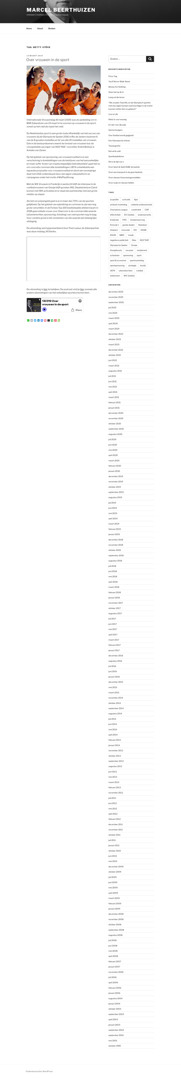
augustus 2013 (115, 766)
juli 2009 (112, 877)
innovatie (125, 230)
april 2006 (113, 982)
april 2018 (113, 582)
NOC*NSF (144, 240)
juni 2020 (112, 445)
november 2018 (115, 545)
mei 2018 (112, 576)
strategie (132, 265)
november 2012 (115, 792)
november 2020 (115, 418)
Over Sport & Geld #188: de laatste (124, 167)
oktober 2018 (114, 550)
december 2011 (115, 824)
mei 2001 (112, 1040)
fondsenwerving (137, 220)
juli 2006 (112, 977)
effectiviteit (115, 215)
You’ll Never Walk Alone (119, 81)
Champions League (119, 209)
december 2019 (115, 476)
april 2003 (113, 1019)
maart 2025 (113, 318)
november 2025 (115, 297)
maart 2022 (113, 365)
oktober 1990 (114, 1046)
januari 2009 (114, 909)
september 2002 (116, 1030)
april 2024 (113, 323)
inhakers (114, 230)
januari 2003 (114, 1025)
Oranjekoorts (116, 250)
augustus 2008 (115, 935)
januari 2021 (114, 408)
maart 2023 (113, 344)
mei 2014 (112, 729)
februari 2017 (114, 645)
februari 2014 (114, 740)
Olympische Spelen (118, 245)
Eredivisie (114, 220)
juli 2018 (112, 566)
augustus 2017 (115, 613)
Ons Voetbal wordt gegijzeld (120, 135)
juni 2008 (112, 945)
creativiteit (136, 209)
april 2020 (113, 455)
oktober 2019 (114, 487)
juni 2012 (112, 803)
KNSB (143, 230)
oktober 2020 (114, 423)
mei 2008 (113, 951)
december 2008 (115, 914)
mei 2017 (112, 629)
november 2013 (115, 750)
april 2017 (112, 634)
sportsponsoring (117, 265)
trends (143, 265)
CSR (147, 209)
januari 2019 (114, 534)
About (40, 28)
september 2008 (116, 930)
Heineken (142, 225)
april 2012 (112, 814)
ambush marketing (118, 204)
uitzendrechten (125, 270)
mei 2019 (112, 513)
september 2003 (116, 1014)
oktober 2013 (114, 756)
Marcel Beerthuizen (61, 10)
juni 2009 (112, 882)
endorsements (144, 215)
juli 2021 (112, 376)
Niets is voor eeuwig (117, 119)
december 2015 (115, 682)
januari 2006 (114, 993)
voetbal (139, 270)
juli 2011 (112, 840)
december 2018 (115, 539)
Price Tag (112, 76)
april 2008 (113, 956)
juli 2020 (112, 439)
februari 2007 (114, 961)
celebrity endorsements (141, 204)
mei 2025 (112, 313)
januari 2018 (114, 597)
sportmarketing (137, 260)
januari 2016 (114, 677)
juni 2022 (112, 360)
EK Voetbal (129, 215)
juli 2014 (112, 719)
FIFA (124, 220)
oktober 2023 (114, 339)
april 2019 (113, 518)
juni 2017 (112, 624)
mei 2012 (112, 808)
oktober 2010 (114, 851)
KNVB (113, 235)
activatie (126, 199)
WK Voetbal (129, 275)
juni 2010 (112, 856)
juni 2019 (112, 508)
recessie (129, 250)
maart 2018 (113, 587)
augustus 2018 (115, 560)
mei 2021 (112, 386)
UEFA (112, 270)
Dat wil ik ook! (114, 151)
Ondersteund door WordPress (39, 1071)
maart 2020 (113, 460)
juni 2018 (112, 571)
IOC (135, 230)
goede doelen (128, 225)
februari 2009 (114, 903)
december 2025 (115, 292)
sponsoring (128, 255)
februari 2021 (114, 402)
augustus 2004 (115, 998)
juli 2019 (112, 502)
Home (29, 28)
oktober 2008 (114, 924)
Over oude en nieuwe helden (121, 183)
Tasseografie (114, 146)
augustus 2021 (115, 371)
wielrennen (115, 275)
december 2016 (115, 655)
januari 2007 (114, 966)
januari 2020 (114, 471)
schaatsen (114, 255)
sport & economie (118, 260)
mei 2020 (112, 450)
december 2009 (115, 866)
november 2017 (115, 603)
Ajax (136, 199)
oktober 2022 (114, 355)
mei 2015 (112, 687)
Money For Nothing (117, 87)
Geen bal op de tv (116, 92)
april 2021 (112, 392)
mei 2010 (112, 861)
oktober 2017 (114, 608)
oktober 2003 (114, 1009)
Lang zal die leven (116, 97)
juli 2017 (112, 618)
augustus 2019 (115, 497)
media (131, 235)
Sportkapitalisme (116, 156)
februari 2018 (114, 592)
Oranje (134, 245)
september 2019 (116, 492)
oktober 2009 (114, 872)
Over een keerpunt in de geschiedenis (125, 172)
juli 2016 (112, 666)
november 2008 (115, 919)
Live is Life (113, 114)
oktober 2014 (114, 703)
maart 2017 (113, 640)
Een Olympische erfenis (119, 140)
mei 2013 (112, 777)
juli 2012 (112, 798)
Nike (134, 240)
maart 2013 (113, 782)
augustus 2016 (115, 661)
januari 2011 (113, 845)
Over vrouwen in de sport (47, 60)
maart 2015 (113, 692)
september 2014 (116, 708)
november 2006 (115, 972)
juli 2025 (112, 307)
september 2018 (116, 555)
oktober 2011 (114, 835)
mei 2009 (113, 887)
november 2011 (115, 829)
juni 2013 (112, 771)
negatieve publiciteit (119, 240)
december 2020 (115, 413)
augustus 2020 (115, 434)
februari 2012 (114, 819)
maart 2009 (114, 898)
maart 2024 (113, 328)
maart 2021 (113, 397)
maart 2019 (113, 523)
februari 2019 (114, 529)
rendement (142, 250)
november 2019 (115, 481)
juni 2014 (112, 724)
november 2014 (115, 698)
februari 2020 (114, 466)
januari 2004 (114, 1003)
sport (139, 255)
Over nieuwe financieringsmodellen (124, 177)
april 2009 (113, 893)
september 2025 (116, 302)
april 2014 (113, 734)
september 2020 (116, 429)
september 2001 (116, 1035)
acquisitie (114, 199)
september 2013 (116, 761)
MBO (121, 235)
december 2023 (115, 334)
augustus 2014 (115, 713)
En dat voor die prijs (117, 125)
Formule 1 (114, 225)
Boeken (51, 28)
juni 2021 (112, 381)
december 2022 (115, 350)
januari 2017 (114, 650)
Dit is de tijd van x (116, 161)
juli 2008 (112, 940)
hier (46, 289)
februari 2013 (114, 787)
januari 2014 (114, 745)
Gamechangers (115, 130)
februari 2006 (114, 988)
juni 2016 (112, 671)
